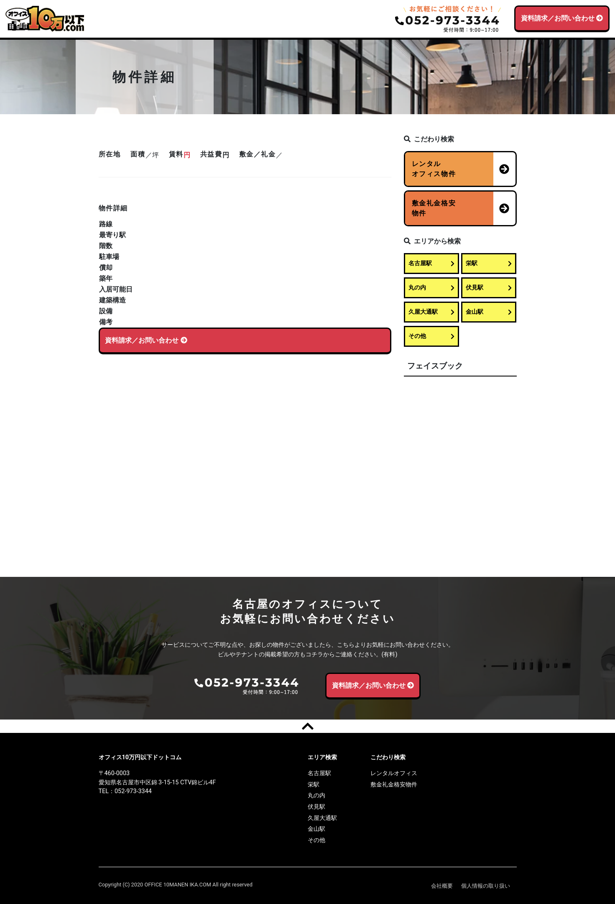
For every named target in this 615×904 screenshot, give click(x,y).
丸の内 (431, 287)
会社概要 (442, 886)
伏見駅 (489, 287)
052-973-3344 (133, 791)
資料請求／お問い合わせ (562, 18)
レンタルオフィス (393, 773)
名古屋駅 (431, 263)
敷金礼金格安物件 (393, 784)
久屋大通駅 (431, 311)
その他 (431, 336)
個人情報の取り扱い (485, 886)
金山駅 (489, 311)
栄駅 (489, 263)
